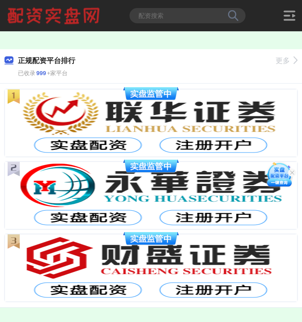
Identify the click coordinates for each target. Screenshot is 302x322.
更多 (287, 60)
